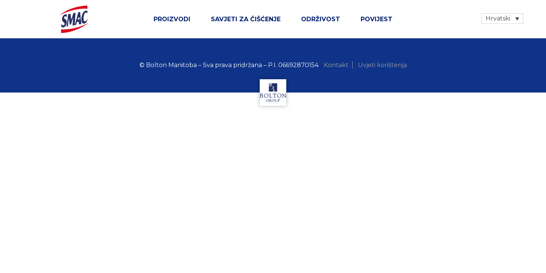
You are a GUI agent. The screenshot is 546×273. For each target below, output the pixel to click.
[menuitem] (502, 18)
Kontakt (336, 65)
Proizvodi (172, 19)
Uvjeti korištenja (382, 65)
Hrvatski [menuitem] (498, 18)
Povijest (376, 19)
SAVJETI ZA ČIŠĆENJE (246, 19)
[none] (502, 18)
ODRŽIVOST (320, 19)
